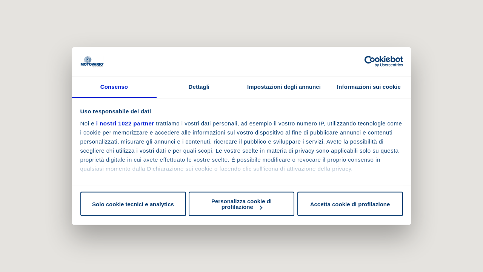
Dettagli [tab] (199, 86)
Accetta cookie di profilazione (350, 204)
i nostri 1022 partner (125, 123)
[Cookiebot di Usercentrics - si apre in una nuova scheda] (370, 61)
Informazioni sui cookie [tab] (369, 86)
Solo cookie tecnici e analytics (133, 204)
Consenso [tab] (114, 86)
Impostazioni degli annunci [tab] (284, 86)
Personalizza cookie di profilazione (241, 204)
